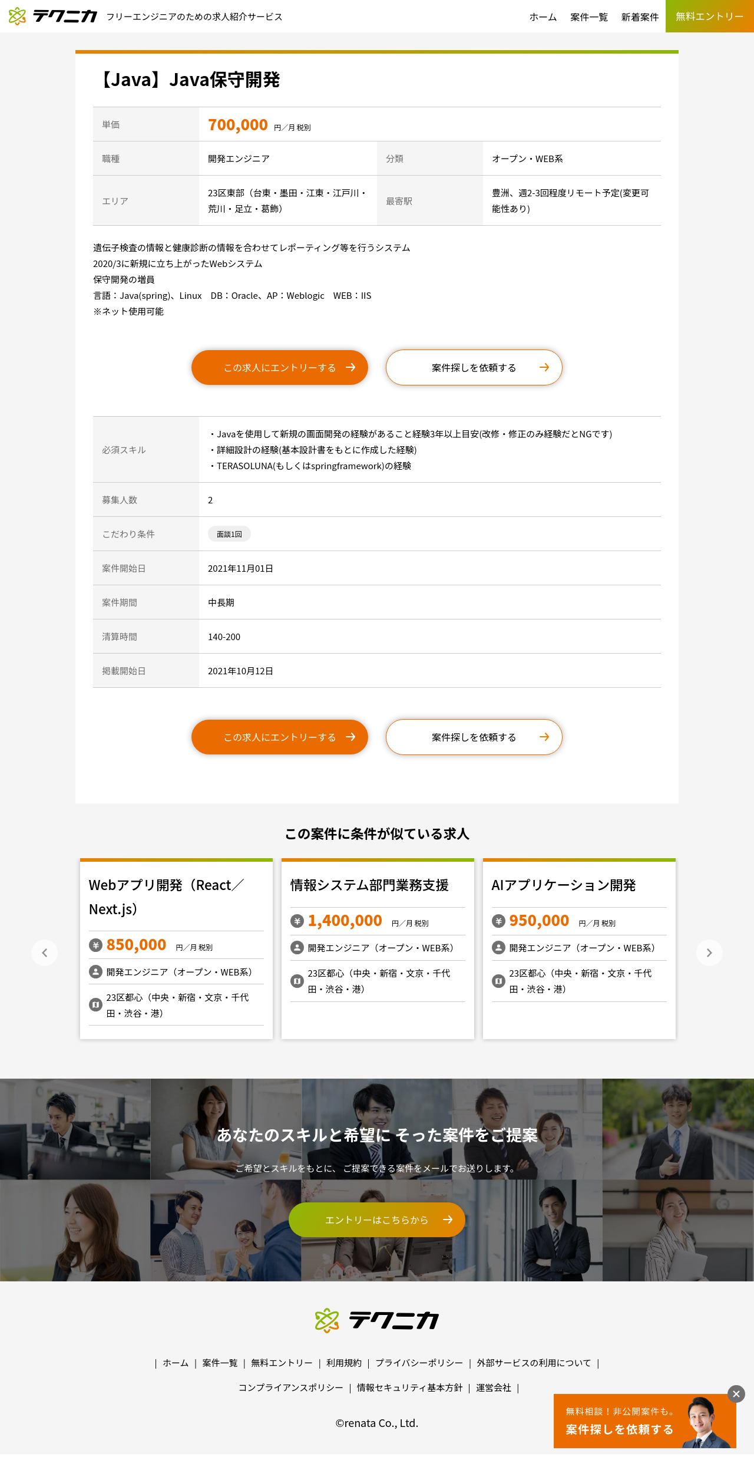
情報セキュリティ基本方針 (409, 1387)
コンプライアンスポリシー (291, 1387)
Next (709, 953)
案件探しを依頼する (474, 367)
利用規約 (344, 1362)
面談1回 (229, 534)
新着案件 (640, 16)
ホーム (543, 16)
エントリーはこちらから (377, 1219)
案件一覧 (589, 16)
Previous (44, 953)
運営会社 (493, 1387)
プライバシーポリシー (419, 1362)
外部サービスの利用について (534, 1362)
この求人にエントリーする (279, 367)
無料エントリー (282, 1362)
